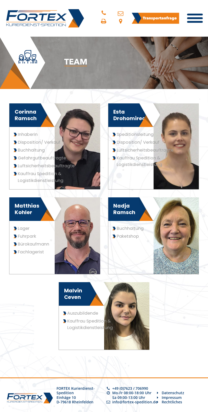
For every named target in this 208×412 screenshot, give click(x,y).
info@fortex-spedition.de (135, 401)
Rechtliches (172, 401)
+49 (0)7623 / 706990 (130, 388)
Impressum (172, 397)
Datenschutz (173, 392)
